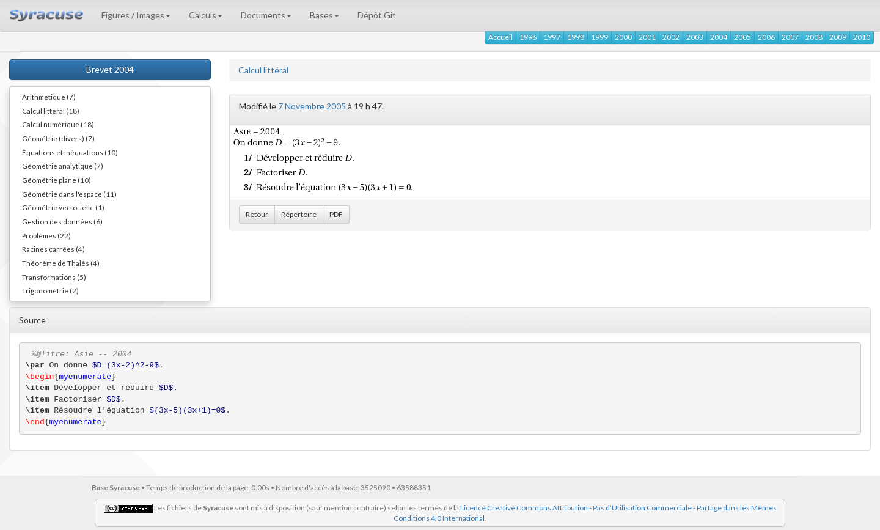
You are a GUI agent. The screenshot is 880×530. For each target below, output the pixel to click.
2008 (814, 37)
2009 (837, 37)
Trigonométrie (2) (50, 290)
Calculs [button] (205, 15)
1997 (551, 37)
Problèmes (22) (46, 235)
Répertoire (299, 214)
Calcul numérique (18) (58, 124)
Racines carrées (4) (53, 249)
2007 (790, 37)
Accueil (500, 37)
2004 (718, 37)
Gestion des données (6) (62, 221)
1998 (575, 37)
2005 (742, 37)
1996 (528, 37)
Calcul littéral (263, 70)
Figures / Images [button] (135, 15)
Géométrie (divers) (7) (58, 138)
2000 (623, 37)
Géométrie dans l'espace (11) (69, 194)
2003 (694, 37)
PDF (336, 214)
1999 (599, 37)
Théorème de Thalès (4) (61, 263)
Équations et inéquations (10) (70, 152)
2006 (766, 37)
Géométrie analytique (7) (62, 165)
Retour (257, 214)
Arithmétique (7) (49, 96)
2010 (861, 37)
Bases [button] (324, 15)
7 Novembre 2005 (312, 106)
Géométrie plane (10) (56, 179)
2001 (647, 37)
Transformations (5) (54, 277)
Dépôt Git (377, 15)
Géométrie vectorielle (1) (63, 207)
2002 (671, 37)
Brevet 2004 (110, 69)
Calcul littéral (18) (50, 110)
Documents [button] (266, 15)
